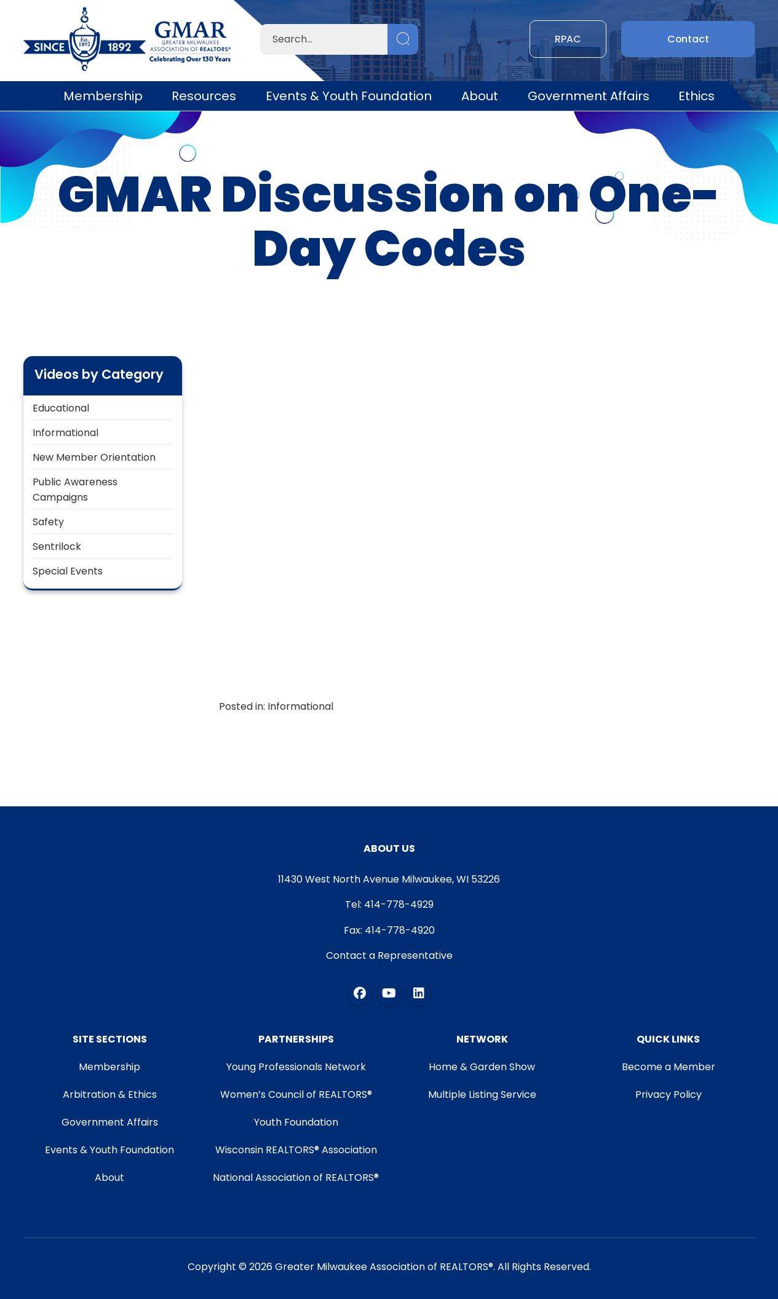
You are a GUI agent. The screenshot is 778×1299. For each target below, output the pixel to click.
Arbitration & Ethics (109, 1094)
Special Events (68, 571)
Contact (688, 39)
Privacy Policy (668, 1094)
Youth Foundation (295, 1122)
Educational (61, 408)
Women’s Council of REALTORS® (295, 1094)
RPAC (568, 39)
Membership (103, 96)
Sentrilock (57, 546)
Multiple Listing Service (482, 1094)
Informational (65, 433)
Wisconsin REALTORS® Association (295, 1150)
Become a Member (668, 1067)
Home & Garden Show (482, 1067)
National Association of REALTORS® (296, 1177)
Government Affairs (588, 96)
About (479, 96)
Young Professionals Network (295, 1067)
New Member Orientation (94, 457)
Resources (204, 96)
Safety (48, 522)
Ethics (696, 96)
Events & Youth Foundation (349, 96)
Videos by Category (99, 374)
